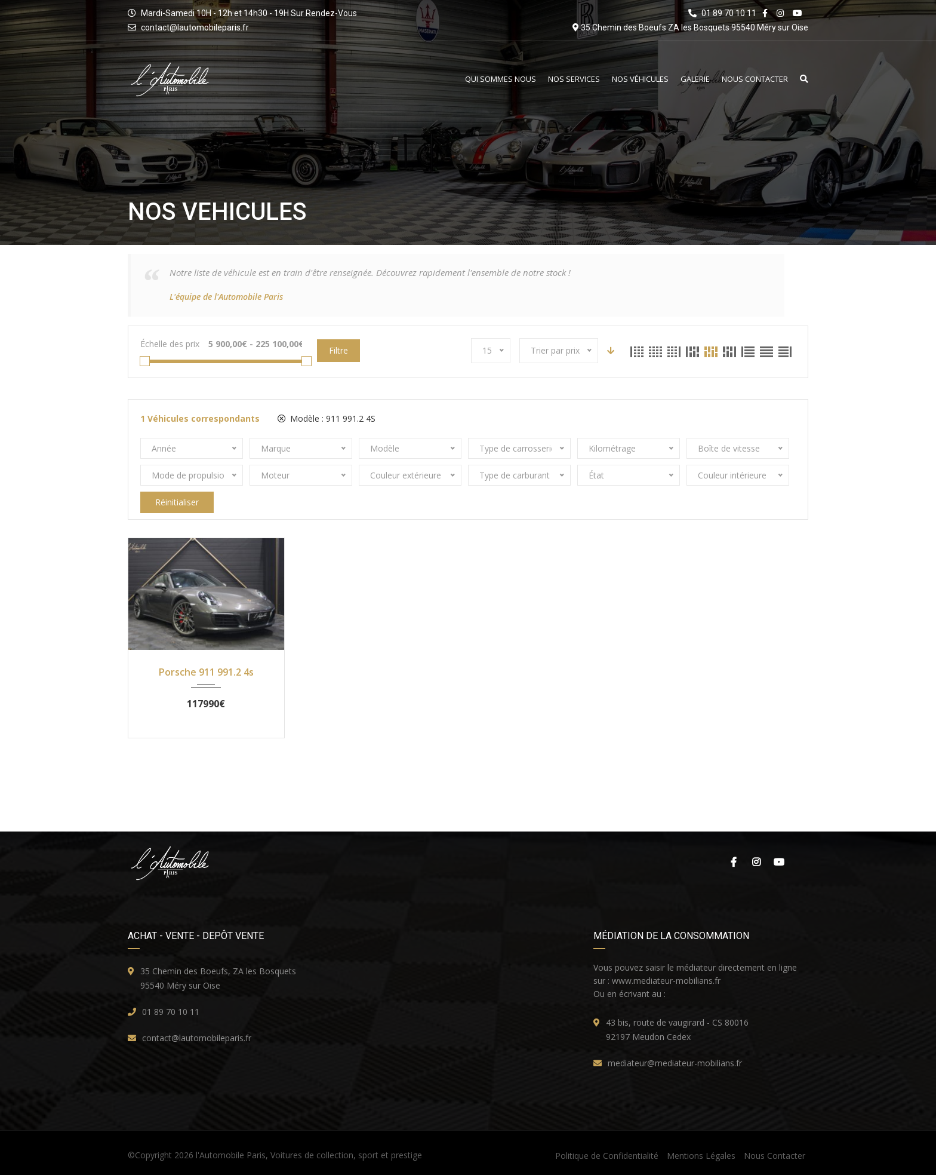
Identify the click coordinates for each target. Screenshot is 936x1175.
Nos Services (574, 79)
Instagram (756, 862)
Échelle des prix (169, 343)
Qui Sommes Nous (500, 79)
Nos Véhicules (640, 79)
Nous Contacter (755, 79)
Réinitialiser (177, 502)
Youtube (779, 862)
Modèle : (326, 418)
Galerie (695, 79)
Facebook (734, 862)
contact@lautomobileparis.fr (195, 27)
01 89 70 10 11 (170, 1011)
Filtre (338, 350)
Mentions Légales (701, 1155)
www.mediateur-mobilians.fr (666, 980)
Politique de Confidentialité (606, 1155)
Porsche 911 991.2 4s (206, 672)
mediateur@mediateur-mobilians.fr (675, 1063)
